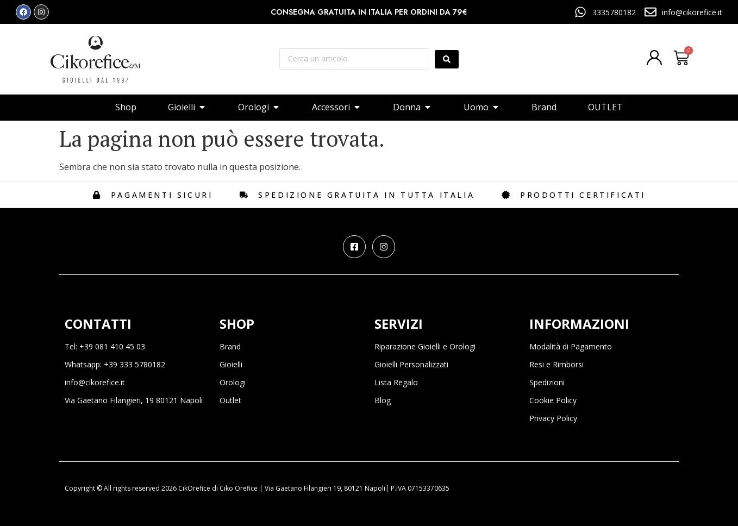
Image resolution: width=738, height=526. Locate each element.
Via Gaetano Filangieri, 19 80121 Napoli (134, 400)
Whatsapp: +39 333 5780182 (115, 364)
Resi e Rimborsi (556, 364)
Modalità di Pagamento (570, 346)
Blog (382, 400)
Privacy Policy (553, 418)
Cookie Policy (553, 400)
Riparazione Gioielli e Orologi (425, 346)
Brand (230, 346)
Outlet (230, 400)
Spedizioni (547, 382)
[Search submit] (447, 59)
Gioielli (231, 364)
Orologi (233, 382)
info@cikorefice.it (95, 382)
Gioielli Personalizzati (411, 364)
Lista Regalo (396, 382)
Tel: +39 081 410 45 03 (105, 346)
